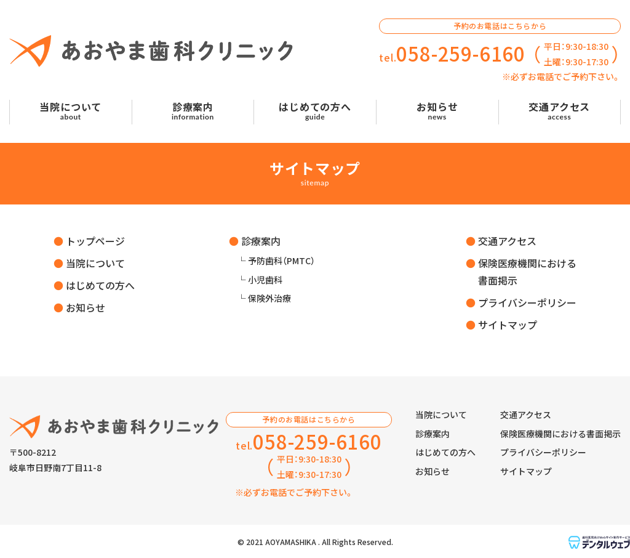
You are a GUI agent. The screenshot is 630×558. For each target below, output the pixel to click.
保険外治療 (269, 298)
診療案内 (261, 240)
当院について (95, 263)
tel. (452, 53)
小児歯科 (265, 279)
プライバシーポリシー (527, 302)
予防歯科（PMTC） (281, 260)
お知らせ (85, 307)
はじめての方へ (100, 285)
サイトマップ (507, 324)
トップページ (95, 240)
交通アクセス (507, 240)
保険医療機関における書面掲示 (560, 433)
